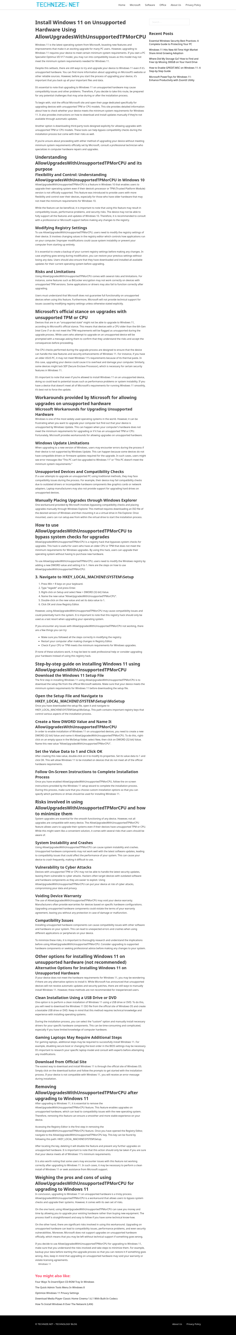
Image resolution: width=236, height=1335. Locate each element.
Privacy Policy (193, 5)
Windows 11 (44, 1263)
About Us (176, 5)
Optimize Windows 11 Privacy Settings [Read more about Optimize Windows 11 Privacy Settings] (57, 1293)
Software (150, 5)
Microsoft (135, 5)
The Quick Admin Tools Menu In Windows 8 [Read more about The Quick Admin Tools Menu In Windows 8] (60, 1287)
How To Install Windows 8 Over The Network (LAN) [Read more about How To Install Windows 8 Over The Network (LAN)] (64, 1304)
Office (163, 5)
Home (121, 5)
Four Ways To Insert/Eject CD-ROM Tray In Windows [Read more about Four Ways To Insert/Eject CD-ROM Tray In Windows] (64, 1281)
